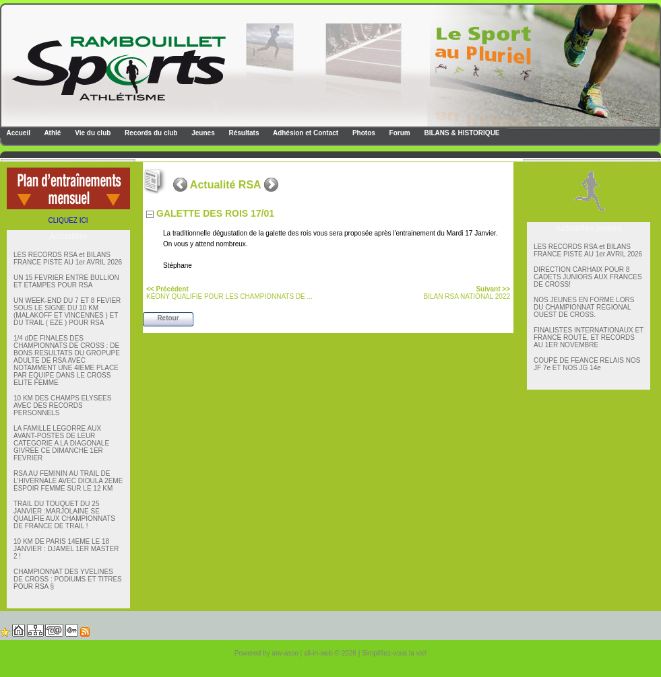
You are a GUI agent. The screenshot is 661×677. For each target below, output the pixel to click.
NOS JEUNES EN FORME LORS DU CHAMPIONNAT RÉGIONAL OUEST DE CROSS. (584, 307)
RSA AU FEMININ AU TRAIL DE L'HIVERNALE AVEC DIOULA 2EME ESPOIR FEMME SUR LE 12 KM (68, 481)
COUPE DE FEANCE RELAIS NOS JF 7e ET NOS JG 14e (587, 364)
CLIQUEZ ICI (68, 220)
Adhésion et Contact (305, 133)
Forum (398, 133)
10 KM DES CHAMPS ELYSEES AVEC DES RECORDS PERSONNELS (62, 405)
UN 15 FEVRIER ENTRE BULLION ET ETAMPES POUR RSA (66, 281)
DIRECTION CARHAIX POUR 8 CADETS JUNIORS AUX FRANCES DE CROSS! (588, 277)
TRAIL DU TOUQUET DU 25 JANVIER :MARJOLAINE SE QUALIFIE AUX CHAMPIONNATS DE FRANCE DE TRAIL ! (64, 515)
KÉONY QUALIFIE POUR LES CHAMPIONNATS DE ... (229, 292)
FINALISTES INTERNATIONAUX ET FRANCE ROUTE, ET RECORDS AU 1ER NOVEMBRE (588, 337)
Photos (362, 133)
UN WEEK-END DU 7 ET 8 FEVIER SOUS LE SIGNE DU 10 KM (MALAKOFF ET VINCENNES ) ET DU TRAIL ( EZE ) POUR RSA (67, 311)
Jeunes (201, 133)
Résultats (243, 133)
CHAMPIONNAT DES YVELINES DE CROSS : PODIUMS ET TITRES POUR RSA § (67, 579)
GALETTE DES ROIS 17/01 (215, 213)
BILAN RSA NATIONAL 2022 (467, 292)
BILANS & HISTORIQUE (461, 133)
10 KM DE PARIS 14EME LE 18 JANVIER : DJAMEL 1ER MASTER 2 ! (66, 549)
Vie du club (92, 133)
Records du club (150, 133)
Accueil (17, 133)
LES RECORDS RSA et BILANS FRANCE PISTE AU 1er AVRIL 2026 (67, 258)
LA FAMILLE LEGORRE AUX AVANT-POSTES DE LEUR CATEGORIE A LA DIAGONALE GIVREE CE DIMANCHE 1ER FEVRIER (61, 443)
